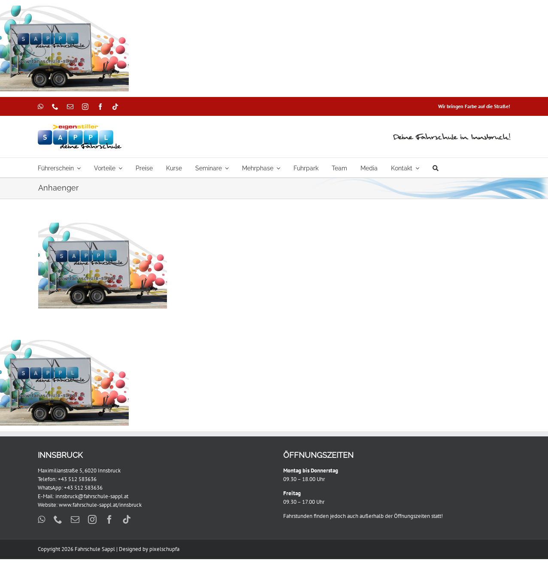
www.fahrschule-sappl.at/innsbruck (100, 504)
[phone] (55, 106)
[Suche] (436, 167)
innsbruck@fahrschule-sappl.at (91, 496)
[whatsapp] (40, 106)
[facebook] (100, 106)
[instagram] (85, 106)
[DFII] (451, 135)
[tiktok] (115, 106)
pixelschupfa (164, 549)
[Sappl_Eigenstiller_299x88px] (79, 127)
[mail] (70, 106)
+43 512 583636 (77, 479)
